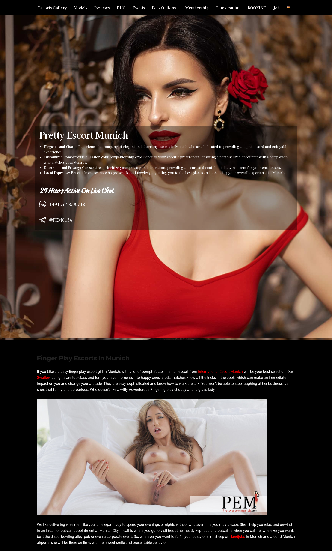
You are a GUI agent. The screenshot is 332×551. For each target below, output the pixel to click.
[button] (165, 7)
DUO (121, 7)
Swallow (44, 377)
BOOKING (257, 7)
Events (139, 7)
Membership (197, 7)
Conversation (228, 7)
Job (276, 7)
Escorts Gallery (52, 7)
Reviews (102, 7)
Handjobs (237, 536)
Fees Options (164, 7)
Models (80, 7)
